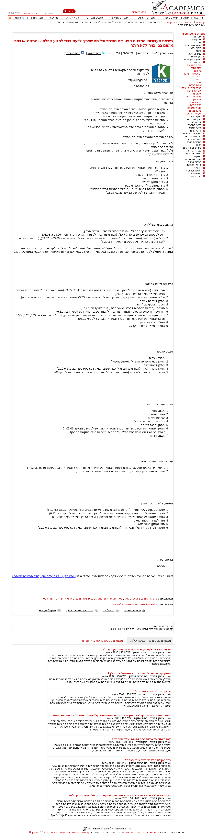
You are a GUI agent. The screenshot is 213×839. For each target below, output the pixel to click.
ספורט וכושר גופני (191, 147)
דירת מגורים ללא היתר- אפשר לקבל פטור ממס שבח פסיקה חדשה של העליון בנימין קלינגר (119, 795)
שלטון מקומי (195, 110)
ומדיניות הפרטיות (135, 832)
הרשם (35, 13)
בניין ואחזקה (194, 53)
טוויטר (18, 17)
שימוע (145, 598)
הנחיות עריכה (72, 17)
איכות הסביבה (194, 65)
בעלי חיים (196, 56)
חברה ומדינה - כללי (191, 88)
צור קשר (53, 17)
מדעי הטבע (195, 127)
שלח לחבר (108, 610)
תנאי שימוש (37, 17)
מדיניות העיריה (64, 598)
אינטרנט (196, 42)
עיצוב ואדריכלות (192, 153)
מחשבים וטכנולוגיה (191, 133)
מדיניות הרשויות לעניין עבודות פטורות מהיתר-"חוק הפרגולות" (135, 649)
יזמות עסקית (140, 718)
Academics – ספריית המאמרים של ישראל (135, 604)
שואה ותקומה (194, 108)
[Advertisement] (131, 30)
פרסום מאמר (171, 17)
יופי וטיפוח (196, 122)
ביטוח (198, 50)
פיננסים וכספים (193, 159)
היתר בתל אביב (100, 598)
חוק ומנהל (141, 742)
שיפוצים (143, 694)
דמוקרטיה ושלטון (192, 73)
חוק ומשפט (195, 116)
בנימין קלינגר (159, 53)
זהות (199, 82)
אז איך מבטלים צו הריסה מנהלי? (152, 691)
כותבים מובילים (95, 17)
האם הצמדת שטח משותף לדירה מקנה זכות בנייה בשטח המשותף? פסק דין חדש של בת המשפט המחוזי (112, 715)
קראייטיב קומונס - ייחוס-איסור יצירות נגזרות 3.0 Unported (59, 832)
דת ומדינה (196, 76)
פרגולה (153, 598)
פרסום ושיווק (194, 162)
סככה (127, 598)
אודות (186, 17)
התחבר (26, 13)
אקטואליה (196, 68)
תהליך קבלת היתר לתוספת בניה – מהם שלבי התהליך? (139, 673)
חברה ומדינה (185, 22)
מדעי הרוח (195, 130)
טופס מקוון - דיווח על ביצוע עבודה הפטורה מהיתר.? (43, 576)
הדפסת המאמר (132, 610)
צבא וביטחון (195, 102)
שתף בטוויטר (94, 53)
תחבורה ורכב (194, 173)
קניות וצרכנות (194, 165)
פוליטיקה (197, 99)
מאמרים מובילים (119, 17)
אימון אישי (196, 39)
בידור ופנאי (195, 48)
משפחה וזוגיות (194, 139)
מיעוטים (197, 93)
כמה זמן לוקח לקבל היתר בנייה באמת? (148, 760)
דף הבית (198, 17)
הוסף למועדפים (47, 610)
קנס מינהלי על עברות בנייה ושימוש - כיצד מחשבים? (141, 739)
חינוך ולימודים (194, 119)
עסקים (197, 156)
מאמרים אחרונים (146, 17)
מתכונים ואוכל (194, 142)
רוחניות (197, 167)
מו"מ (144, 798)
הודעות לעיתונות (192, 59)
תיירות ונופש (195, 176)
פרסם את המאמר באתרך (79, 610)
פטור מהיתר (116, 598)
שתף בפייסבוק (72, 53)
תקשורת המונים (193, 113)
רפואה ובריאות (193, 170)
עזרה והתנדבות (194, 96)
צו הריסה (136, 598)
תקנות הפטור (48, 598)
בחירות (198, 70)
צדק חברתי (169, 22)
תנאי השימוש (152, 832)
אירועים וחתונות (193, 45)
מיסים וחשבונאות (192, 136)
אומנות (197, 36)
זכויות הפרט (195, 85)
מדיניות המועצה (82, 598)
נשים (198, 145)
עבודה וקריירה (193, 150)
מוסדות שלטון (194, 90)
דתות (199, 79)
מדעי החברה (194, 125)
